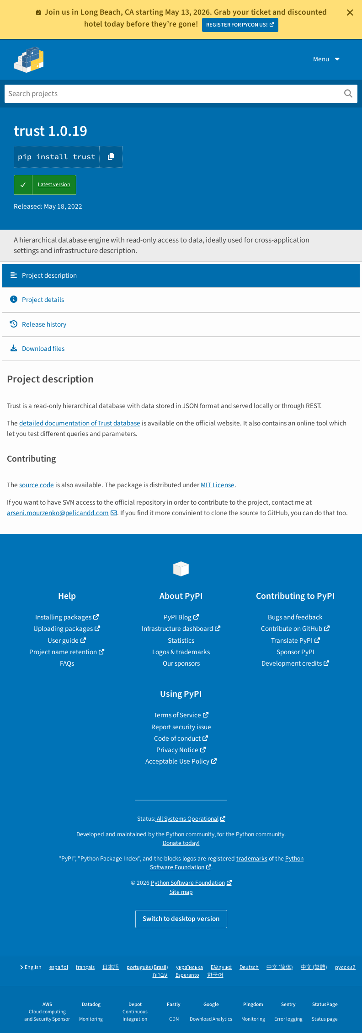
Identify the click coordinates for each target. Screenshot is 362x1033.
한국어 (215, 975)
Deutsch (249, 967)
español (58, 967)
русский (345, 967)
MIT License (217, 485)
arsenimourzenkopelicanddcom (58, 513)
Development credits (291, 663)
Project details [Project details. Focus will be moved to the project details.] (36, 300)
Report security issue (181, 727)
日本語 (110, 967)
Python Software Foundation (188, 882)
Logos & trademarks (181, 652)
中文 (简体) (279, 967)
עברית (160, 975)
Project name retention (63, 652)
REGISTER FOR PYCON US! (237, 25)
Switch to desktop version (181, 919)
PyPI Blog (178, 617)
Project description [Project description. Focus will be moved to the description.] (43, 275)
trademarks (251, 858)
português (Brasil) (147, 967)
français (85, 967)
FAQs (67, 663)
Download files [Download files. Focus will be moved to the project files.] (36, 349)
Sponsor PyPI (295, 652)
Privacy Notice (177, 750)
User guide (63, 640)
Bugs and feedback (295, 617)
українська (189, 967)
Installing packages (63, 617)
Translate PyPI (292, 640)
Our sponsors (181, 663)
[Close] (350, 12)
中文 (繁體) (314, 967)
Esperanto (187, 975)
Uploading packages (63, 629)
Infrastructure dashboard (177, 629)
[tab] (181, 276)
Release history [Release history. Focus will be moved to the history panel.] (37, 324)
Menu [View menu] (327, 59)
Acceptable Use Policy (177, 761)
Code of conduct (177, 738)
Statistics (181, 640)
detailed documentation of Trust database (79, 423)
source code (36, 485)
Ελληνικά (221, 967)
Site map (181, 892)
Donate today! (181, 843)
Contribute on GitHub (291, 629)
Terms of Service (177, 715)
